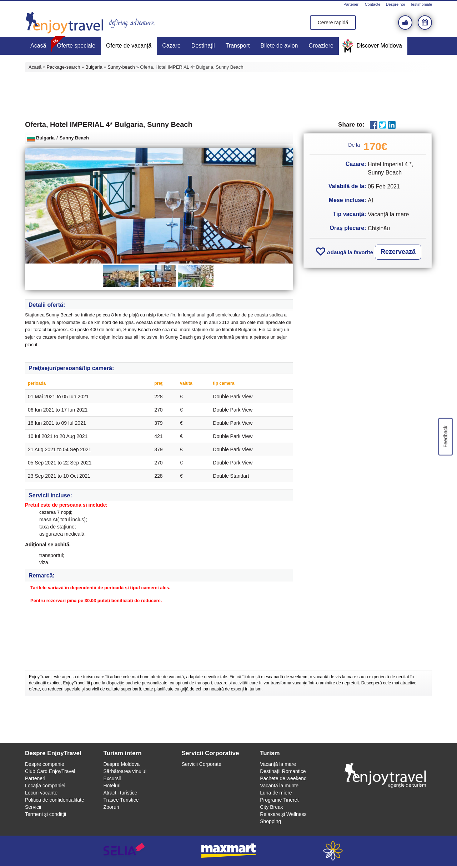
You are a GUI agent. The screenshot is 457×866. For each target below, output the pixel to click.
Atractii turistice (120, 793)
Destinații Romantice (283, 771)
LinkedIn (392, 125)
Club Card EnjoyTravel (50, 771)
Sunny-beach (121, 67)
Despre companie (44, 764)
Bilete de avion (279, 46)
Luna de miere (276, 793)
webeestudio (333, 851)
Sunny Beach (74, 138)
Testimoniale (421, 4)
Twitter (382, 125)
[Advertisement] (228, 95)
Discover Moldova (379, 46)
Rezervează (398, 251)
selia (124, 851)
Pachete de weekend (283, 778)
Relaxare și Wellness (283, 814)
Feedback (445, 436)
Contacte (373, 4)
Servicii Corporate (201, 764)
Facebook (373, 125)
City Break (271, 807)
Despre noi (395, 4)
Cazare (171, 46)
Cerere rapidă (333, 22)
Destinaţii (203, 46)
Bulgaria (93, 67)
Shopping (270, 821)
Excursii (112, 778)
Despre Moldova (121, 764)
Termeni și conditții (45, 814)
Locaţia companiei (45, 785)
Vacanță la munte (279, 785)
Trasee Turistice (121, 800)
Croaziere (321, 46)
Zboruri (111, 807)
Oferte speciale (76, 46)
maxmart (229, 851)
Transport (238, 46)
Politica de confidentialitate (54, 800)
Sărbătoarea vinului (124, 771)
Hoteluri (111, 785)
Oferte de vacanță (128, 46)
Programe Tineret (279, 800)
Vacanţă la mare (278, 764)
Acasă (38, 46)
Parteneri (351, 4)
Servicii (33, 807)
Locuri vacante (41, 793)
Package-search (63, 67)
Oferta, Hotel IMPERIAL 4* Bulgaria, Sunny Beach (108, 124)
